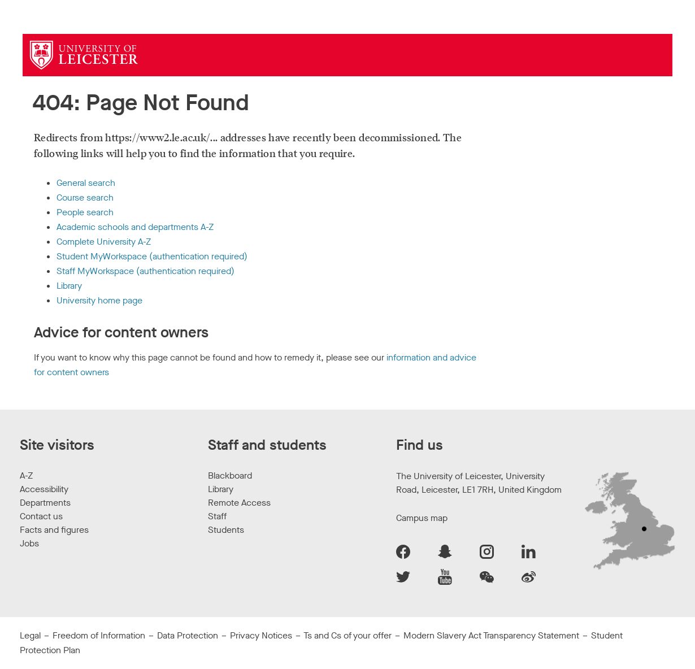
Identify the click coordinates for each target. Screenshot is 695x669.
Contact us (41, 516)
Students (226, 530)
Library (69, 286)
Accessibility (44, 489)
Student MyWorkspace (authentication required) (152, 256)
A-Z (26, 475)
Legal (30, 635)
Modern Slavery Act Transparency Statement (491, 635)
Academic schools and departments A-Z (135, 227)
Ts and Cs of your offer (347, 635)
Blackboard (230, 475)
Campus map (422, 518)
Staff (217, 516)
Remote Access (239, 503)
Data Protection (187, 635)
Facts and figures (54, 530)
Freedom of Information (99, 635)
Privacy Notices (261, 635)
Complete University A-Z (104, 241)
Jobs (29, 543)
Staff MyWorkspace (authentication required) (145, 271)
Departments (45, 503)
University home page (99, 300)
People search (85, 212)
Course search (85, 197)
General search (86, 183)
